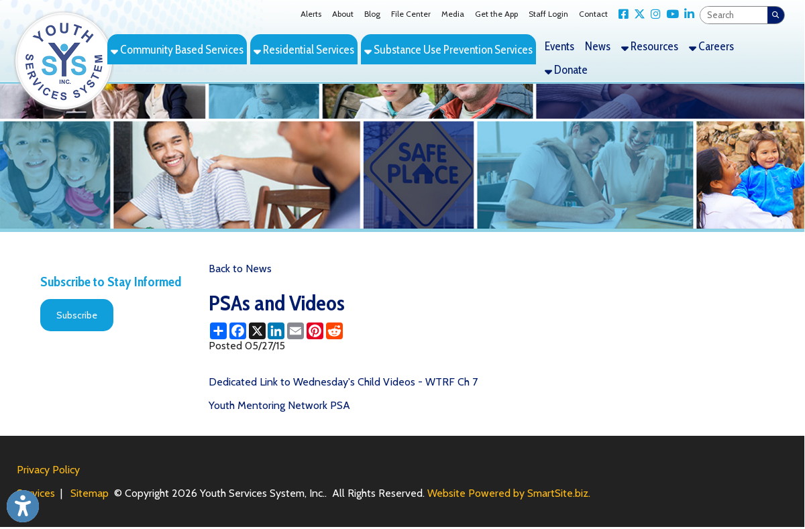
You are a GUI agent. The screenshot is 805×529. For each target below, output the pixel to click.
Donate (566, 69)
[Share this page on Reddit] (334, 330)
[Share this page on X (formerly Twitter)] (257, 330)
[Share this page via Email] (295, 330)
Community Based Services (177, 49)
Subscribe (76, 315)
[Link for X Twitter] (637, 14)
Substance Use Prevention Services (448, 49)
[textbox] (733, 15)
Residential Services (304, 49)
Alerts (311, 14)
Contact (593, 14)
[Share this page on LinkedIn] (276, 330)
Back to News (240, 268)
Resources (649, 46)
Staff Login (548, 14)
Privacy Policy (48, 469)
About (343, 14)
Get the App (496, 14)
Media (452, 14)
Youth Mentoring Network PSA (279, 405)
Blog (372, 14)
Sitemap (89, 493)
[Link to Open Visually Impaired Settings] (23, 506)
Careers (711, 46)
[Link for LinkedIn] (686, 14)
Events (559, 46)
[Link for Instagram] (653, 14)
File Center (411, 14)
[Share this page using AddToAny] (218, 330)
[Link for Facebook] (621, 14)
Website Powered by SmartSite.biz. (508, 493)
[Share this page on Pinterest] (315, 330)
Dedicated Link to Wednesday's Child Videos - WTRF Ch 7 (343, 381)
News (597, 46)
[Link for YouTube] (670, 14)
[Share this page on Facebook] (238, 330)
